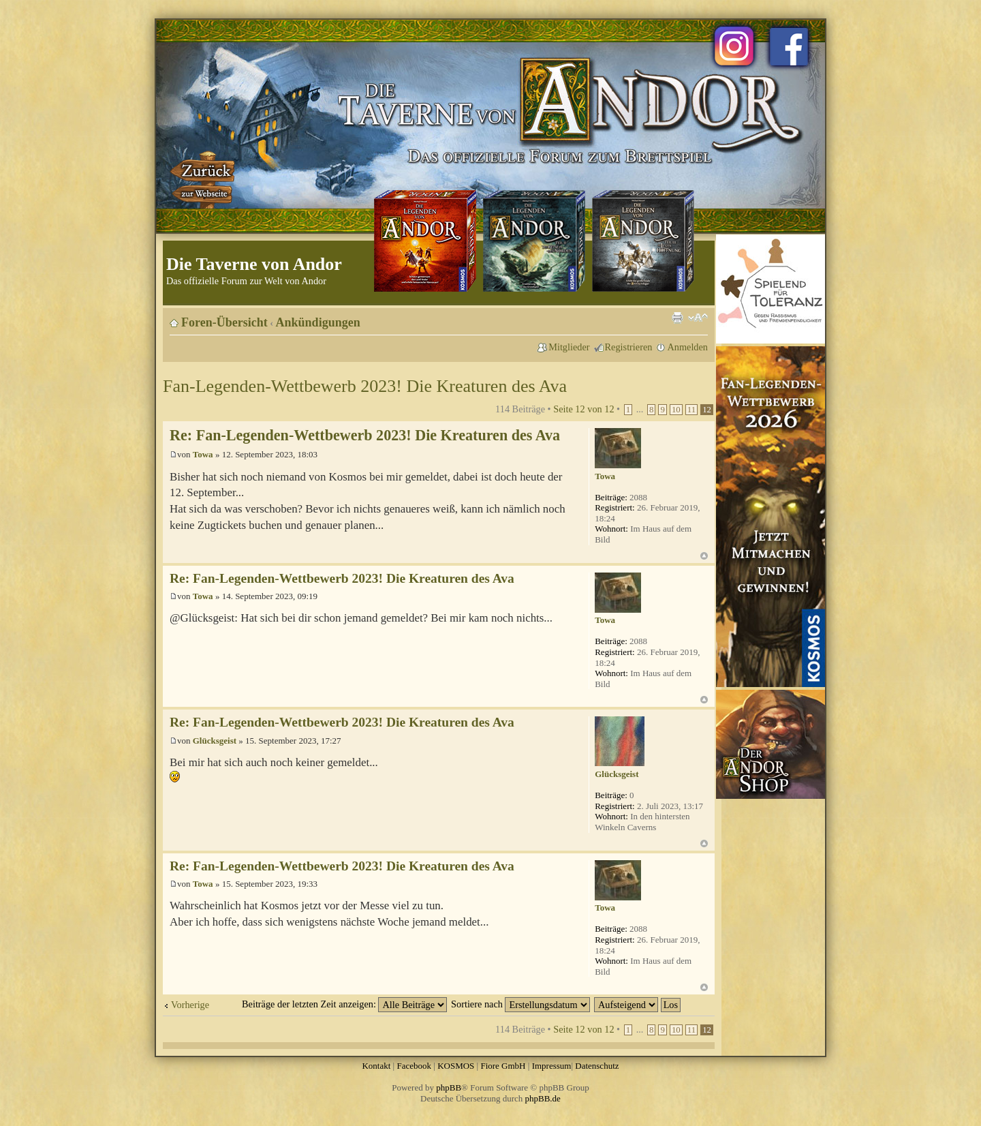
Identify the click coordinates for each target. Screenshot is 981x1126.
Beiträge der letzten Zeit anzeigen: (344, 1004)
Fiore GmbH (502, 1066)
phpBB (448, 1087)
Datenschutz (597, 1066)
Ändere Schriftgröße (698, 317)
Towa (203, 454)
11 (691, 409)
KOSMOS (455, 1066)
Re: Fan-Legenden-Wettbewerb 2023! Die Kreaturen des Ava (365, 435)
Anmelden (687, 346)
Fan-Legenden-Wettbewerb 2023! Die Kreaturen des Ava (365, 386)
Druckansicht (677, 317)
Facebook (413, 1066)
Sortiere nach (520, 1004)
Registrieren (629, 346)
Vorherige (190, 1004)
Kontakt (376, 1066)
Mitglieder (568, 346)
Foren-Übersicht (224, 322)
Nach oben (704, 556)
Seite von (583, 409)
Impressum (552, 1066)
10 (676, 409)
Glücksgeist (214, 740)
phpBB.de (543, 1098)
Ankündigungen (318, 322)
